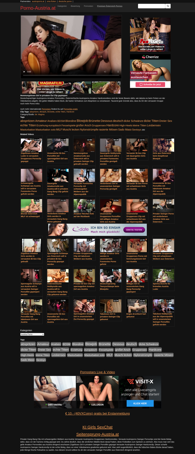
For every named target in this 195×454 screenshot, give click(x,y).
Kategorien (62, 6)
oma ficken (51, 1)
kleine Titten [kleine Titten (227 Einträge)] (140, 125)
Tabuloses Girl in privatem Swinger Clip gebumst (110, 316)
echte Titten (60, 112)
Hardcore (70, 112)
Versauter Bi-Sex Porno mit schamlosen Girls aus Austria (137, 186)
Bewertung (75, 6)
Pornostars (88, 6)
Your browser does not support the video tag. (71, 47)
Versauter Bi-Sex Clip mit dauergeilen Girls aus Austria (136, 156)
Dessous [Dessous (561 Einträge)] (106, 121)
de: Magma (39, 114)
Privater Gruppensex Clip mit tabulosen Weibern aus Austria (83, 256)
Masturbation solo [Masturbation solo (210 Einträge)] (46, 129)
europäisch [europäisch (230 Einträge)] (54, 125)
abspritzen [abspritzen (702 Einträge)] (27, 121)
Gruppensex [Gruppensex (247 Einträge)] (99, 125)
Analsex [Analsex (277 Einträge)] (52, 120)
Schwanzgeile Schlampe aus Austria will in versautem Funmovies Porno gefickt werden (31, 188)
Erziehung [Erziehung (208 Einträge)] (42, 125)
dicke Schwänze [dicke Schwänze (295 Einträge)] (133, 120)
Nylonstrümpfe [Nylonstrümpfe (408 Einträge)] (89, 129)
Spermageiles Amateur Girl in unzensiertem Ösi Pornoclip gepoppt (84, 316)
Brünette (51, 112)
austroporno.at (38, 1)
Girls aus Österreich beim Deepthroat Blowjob (162, 156)
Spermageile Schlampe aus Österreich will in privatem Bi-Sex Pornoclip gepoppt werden (57, 258)
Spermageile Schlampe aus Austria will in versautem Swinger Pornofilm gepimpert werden (31, 289)
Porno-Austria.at (38, 8)
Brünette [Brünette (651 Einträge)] (94, 121)
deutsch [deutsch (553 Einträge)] (118, 121)
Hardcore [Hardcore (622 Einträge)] (112, 125)
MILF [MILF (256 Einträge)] (59, 129)
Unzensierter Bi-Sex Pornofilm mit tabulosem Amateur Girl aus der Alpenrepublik (162, 188)
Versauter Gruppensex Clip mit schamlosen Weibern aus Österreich (163, 256)
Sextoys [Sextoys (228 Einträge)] (136, 129)
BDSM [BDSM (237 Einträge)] (61, 121)
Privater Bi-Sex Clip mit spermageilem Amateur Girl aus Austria (84, 286)
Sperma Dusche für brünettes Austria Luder (161, 286)
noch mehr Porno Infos (30, 104)
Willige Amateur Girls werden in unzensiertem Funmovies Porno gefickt (109, 258)
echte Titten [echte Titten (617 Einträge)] (28, 125)
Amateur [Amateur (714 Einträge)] (41, 121)
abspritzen (34, 112)
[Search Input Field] (151, 6)
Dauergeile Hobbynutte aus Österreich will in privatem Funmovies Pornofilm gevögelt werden (110, 158)
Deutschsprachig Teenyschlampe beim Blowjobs (109, 286)
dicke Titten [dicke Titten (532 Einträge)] (151, 121)
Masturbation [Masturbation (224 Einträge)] (27, 129)
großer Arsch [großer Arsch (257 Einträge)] (83, 125)
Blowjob (43, 112)
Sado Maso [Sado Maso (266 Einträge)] (125, 129)
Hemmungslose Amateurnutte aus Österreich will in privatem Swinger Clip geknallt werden (84, 158)
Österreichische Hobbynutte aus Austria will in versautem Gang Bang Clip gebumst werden (57, 289)
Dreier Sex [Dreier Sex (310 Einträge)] (165, 120)
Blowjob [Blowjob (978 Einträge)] (82, 121)
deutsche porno (65, 1)
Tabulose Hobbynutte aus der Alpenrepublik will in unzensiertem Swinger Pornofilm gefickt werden (163, 319)
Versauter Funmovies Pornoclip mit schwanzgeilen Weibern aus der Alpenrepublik (83, 188)
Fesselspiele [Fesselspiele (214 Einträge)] (68, 125)
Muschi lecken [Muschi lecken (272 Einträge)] (71, 129)
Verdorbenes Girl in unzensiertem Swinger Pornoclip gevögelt (110, 186)
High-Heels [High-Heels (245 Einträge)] (125, 125)
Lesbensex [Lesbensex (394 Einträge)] (154, 125)
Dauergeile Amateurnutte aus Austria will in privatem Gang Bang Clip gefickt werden (57, 188)
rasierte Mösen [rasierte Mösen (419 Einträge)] (108, 129)
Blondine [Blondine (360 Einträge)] (70, 120)
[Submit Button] (168, 6)
